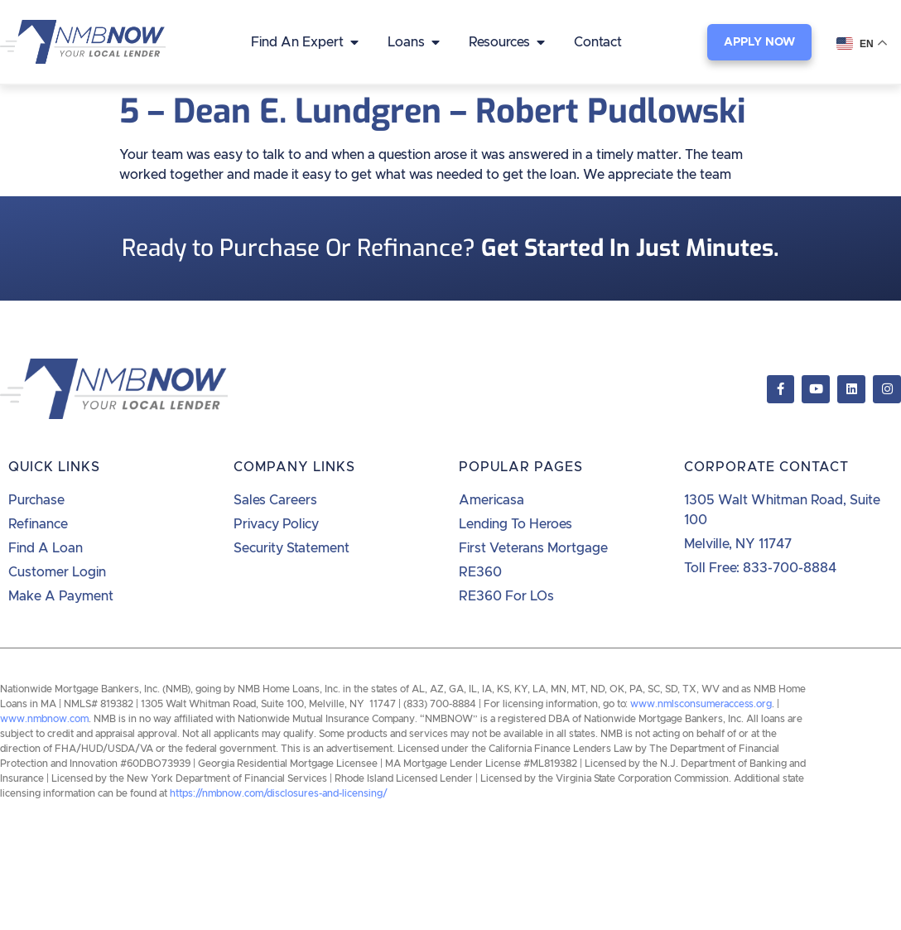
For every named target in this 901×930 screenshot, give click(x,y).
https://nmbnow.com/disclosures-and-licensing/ (279, 793)
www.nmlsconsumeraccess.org (701, 704)
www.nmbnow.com (44, 719)
